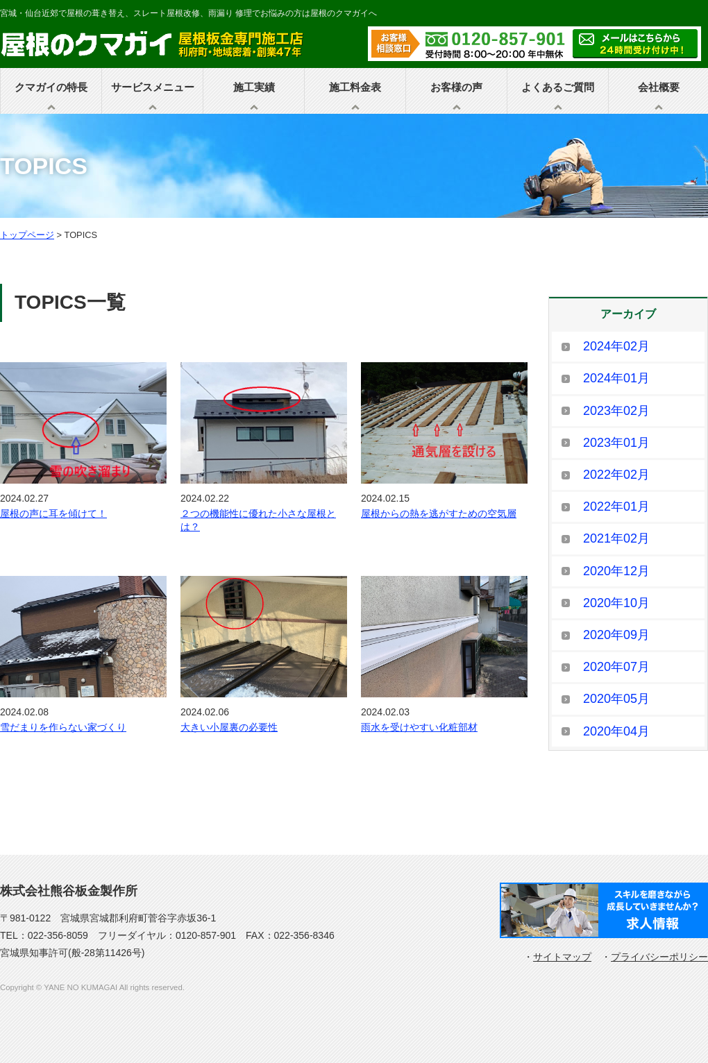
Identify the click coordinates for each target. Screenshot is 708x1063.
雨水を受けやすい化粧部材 (419, 727)
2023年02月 (616, 411)
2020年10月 (616, 603)
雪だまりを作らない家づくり (63, 727)
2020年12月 (616, 571)
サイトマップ (562, 956)
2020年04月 (616, 731)
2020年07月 (616, 667)
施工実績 (254, 87)
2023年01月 (616, 443)
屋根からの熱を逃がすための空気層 (438, 513)
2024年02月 (616, 346)
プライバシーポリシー (659, 956)
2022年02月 (616, 475)
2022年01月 (616, 506)
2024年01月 (616, 378)
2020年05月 (616, 699)
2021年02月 (616, 538)
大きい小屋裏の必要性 (229, 727)
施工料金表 (355, 87)
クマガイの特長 (51, 87)
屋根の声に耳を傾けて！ (53, 513)
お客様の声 (456, 87)
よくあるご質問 (557, 87)
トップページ (27, 235)
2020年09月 (616, 635)
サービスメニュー (152, 87)
